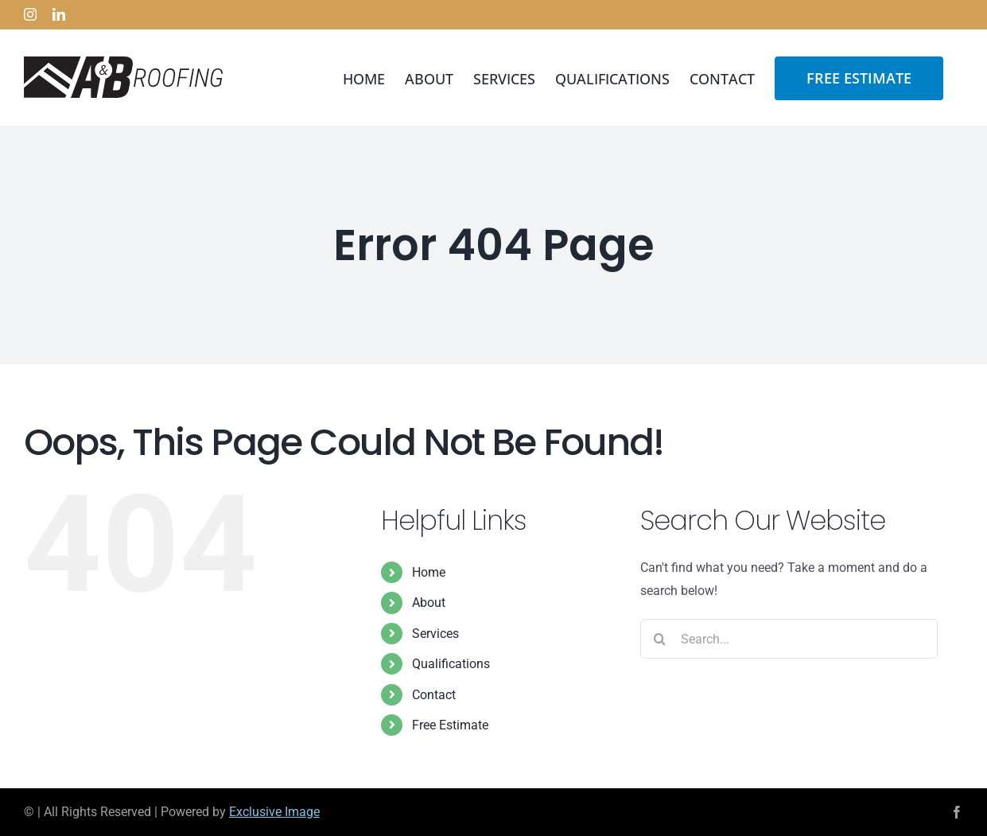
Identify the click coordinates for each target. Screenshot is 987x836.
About (428, 602)
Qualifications (451, 663)
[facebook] (956, 812)
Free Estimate (450, 725)
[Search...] (789, 639)
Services (435, 633)
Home (428, 572)
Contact (434, 694)
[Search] (660, 639)
